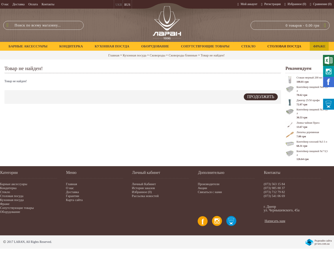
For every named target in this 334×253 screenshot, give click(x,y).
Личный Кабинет (144, 184)
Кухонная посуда (134, 55)
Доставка (72, 192)
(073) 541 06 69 (274, 196)
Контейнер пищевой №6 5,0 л (312, 89)
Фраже (4, 204)
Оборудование (10, 212)
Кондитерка (8, 188)
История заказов (143, 188)
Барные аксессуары (13, 184)
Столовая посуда (11, 196)
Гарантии (72, 196)
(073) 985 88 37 (274, 188)
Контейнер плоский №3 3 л (311, 141)
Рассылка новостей (145, 196)
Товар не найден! (213, 55)
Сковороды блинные (183, 55)
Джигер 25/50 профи (308, 100)
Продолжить (260, 97)
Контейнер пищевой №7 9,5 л (312, 153)
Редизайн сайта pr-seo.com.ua (323, 242)
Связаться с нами (210, 192)
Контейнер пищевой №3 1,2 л (312, 111)
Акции (202, 188)
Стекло (5, 192)
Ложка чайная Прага (307, 122)
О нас (70, 188)
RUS (127, 4)
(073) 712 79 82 (274, 192)
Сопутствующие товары (17, 208)
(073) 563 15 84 (274, 184)
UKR (119, 4)
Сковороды (157, 55)
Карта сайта (74, 200)
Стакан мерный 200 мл (309, 77)
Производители (208, 184)
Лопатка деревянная (307, 132)
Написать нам (275, 221)
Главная (113, 55)
